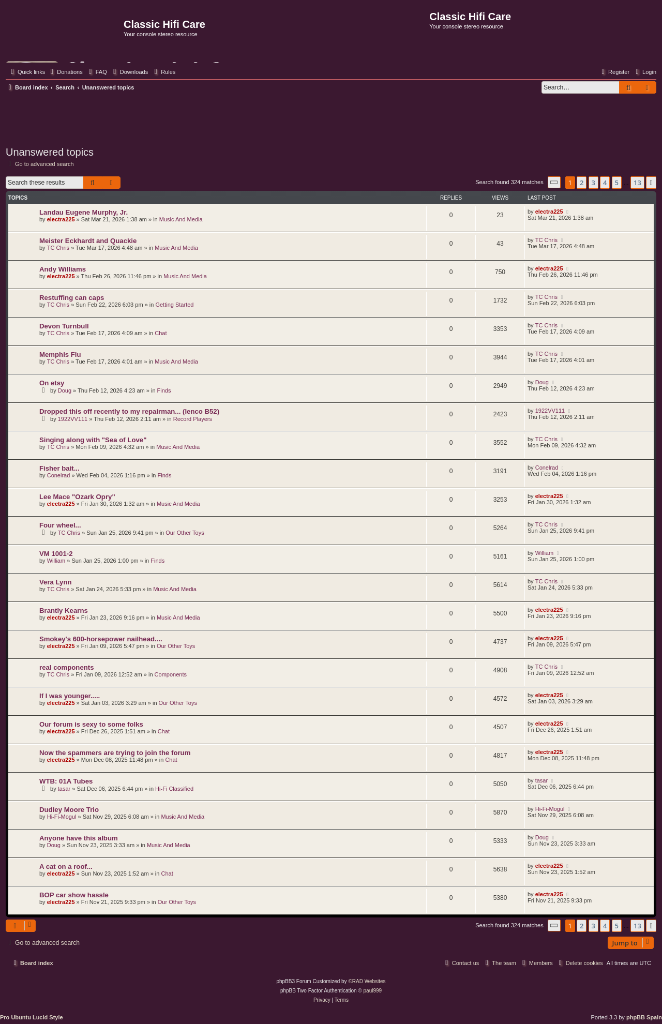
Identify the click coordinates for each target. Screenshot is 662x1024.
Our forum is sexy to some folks (91, 724)
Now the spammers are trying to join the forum (114, 753)
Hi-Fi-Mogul (62, 817)
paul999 (373, 990)
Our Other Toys (185, 533)
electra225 (61, 219)
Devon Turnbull (64, 326)
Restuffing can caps (71, 298)
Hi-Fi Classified (174, 789)
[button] (554, 182)
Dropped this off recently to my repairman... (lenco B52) (129, 411)
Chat (161, 333)
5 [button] (617, 182)
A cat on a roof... (66, 866)
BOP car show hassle (74, 895)
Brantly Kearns (63, 610)
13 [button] (637, 182)
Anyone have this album (78, 838)
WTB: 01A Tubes (66, 781)
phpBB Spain (644, 1017)
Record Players (192, 419)
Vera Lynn (55, 582)
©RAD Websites (366, 981)
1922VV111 (73, 419)
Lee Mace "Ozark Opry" (77, 497)
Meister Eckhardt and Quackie (88, 241)
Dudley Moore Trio (69, 810)
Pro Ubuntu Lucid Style (31, 1017)
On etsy (51, 383)
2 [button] (581, 182)
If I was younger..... (69, 696)
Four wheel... (60, 525)
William (56, 561)
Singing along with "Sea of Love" (92, 440)
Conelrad (58, 475)
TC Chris (58, 248)
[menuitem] (65, 72)
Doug (64, 390)
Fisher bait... (59, 468)
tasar (64, 789)
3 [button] (593, 182)
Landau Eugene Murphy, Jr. (83, 212)
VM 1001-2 (56, 554)
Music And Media (181, 219)
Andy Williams (62, 269)
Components (171, 674)
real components (66, 667)
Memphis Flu (60, 354)
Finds (164, 390)
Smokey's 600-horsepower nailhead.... (100, 639)
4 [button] (605, 182)
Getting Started (174, 305)
